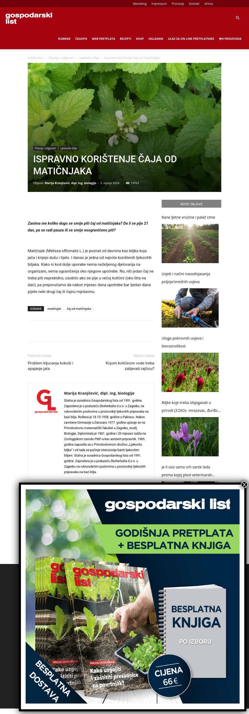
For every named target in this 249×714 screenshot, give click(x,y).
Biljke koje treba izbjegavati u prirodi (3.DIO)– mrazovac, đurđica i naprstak (191, 407)
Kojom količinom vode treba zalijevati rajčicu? (130, 366)
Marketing (140, 3)
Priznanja (178, 3)
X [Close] (244, 484)
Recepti (125, 39)
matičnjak (54, 309)
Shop (140, 39)
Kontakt (194, 3)
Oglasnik (156, 39)
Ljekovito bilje (89, 58)
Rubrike (64, 39)
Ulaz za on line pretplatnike (191, 39)
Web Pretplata (103, 39)
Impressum (159, 3)
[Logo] (28, 17)
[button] (237, 17)
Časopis (81, 39)
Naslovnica (35, 58)
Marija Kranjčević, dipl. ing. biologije (70, 183)
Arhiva (208, 3)
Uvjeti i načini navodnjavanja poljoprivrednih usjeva (186, 277)
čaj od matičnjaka (79, 309)
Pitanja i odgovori (61, 58)
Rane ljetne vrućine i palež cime (188, 217)
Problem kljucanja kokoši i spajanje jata (50, 366)
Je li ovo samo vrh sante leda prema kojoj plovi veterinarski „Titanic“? (187, 471)
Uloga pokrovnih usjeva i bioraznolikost (182, 342)
